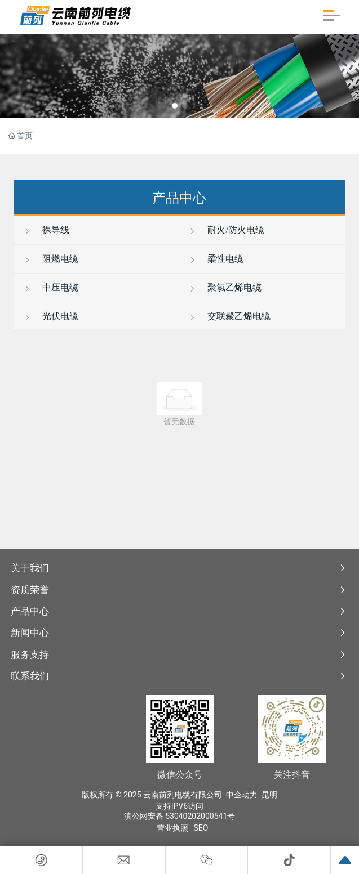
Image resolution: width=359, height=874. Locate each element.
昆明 (269, 794)
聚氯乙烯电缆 (225, 287)
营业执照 (172, 827)
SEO (201, 827)
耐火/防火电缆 (226, 230)
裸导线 (46, 230)
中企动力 (242, 794)
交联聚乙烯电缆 (229, 316)
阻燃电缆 (50, 258)
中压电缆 (50, 287)
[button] (175, 106)
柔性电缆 (215, 258)
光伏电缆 (50, 316)
